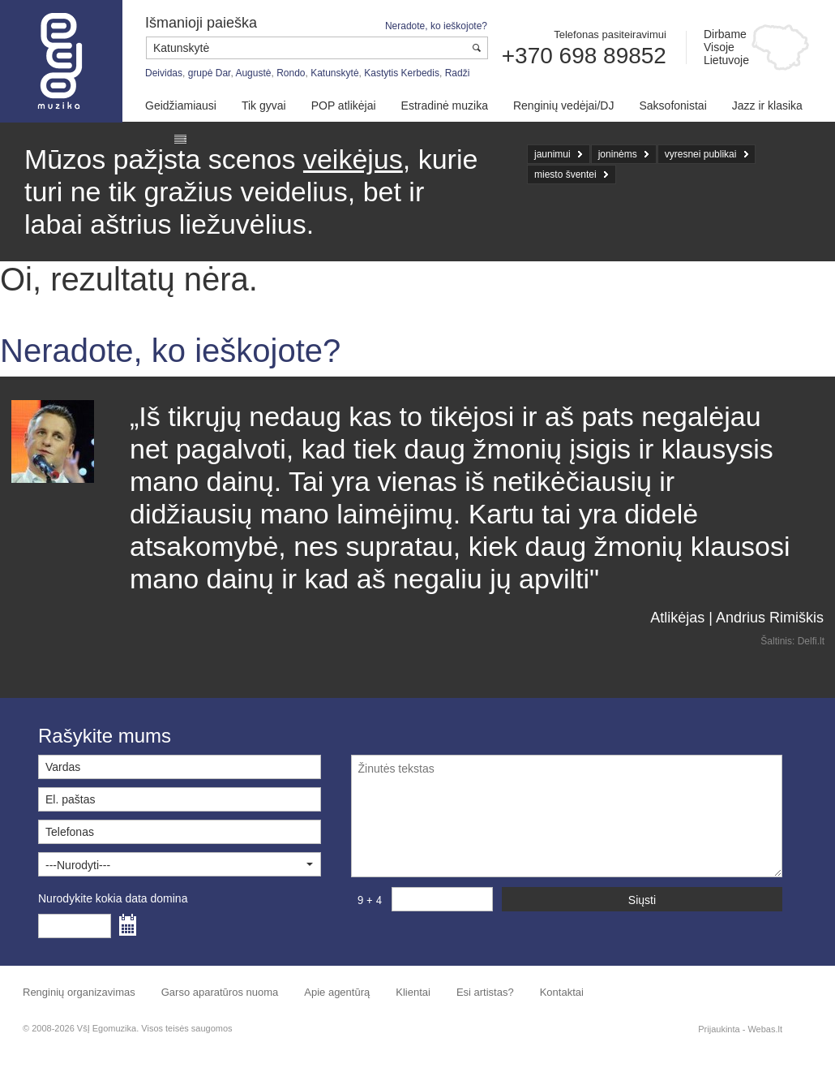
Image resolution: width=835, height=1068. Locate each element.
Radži (457, 73)
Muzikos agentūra (61, 61)
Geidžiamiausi (180, 105)
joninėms (617, 154)
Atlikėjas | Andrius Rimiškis (737, 617)
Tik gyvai (264, 105)
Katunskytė (334, 73)
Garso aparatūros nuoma (220, 992)
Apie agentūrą (337, 992)
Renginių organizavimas (79, 992)
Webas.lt (764, 1029)
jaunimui (552, 154)
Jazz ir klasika (767, 105)
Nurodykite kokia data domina (112, 898)
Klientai (413, 992)
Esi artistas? (485, 992)
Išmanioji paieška (201, 23)
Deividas (163, 73)
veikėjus (353, 159)
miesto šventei (565, 174)
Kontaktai (562, 992)
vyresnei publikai (701, 154)
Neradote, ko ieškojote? (436, 26)
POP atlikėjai (343, 105)
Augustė (253, 73)
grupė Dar (209, 73)
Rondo (290, 73)
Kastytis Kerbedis (401, 73)
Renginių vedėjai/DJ (563, 105)
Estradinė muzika (444, 105)
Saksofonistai (672, 105)
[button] (179, 864)
